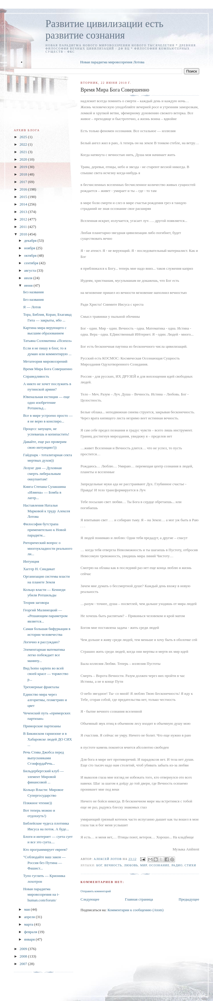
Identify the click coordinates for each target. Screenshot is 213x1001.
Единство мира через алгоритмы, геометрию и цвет (45, 700)
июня (29, 285)
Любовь (131, 865)
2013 (24, 212)
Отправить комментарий (96, 891)
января (30, 939)
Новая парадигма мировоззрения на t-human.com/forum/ (41, 894)
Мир (143, 865)
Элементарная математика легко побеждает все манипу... (44, 655)
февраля (31, 932)
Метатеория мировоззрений (45, 361)
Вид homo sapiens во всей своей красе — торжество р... (45, 674)
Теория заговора (36, 602)
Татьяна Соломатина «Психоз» (47, 340)
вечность (113, 865)
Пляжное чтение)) (37, 803)
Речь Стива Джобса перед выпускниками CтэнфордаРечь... (43, 758)
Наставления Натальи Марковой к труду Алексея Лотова (46, 511)
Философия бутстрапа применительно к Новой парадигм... (44, 529)
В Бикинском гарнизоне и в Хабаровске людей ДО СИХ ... (47, 739)
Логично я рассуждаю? (41, 642)
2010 (24, 234)
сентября (31, 263)
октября (30, 255)
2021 (24, 152)
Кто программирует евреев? (45, 849)
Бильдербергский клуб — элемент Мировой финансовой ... (43, 776)
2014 (24, 204)
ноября (30, 248)
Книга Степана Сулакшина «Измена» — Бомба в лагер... (44, 492)
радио (177, 865)
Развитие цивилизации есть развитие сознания (104, 29)
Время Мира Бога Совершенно (47, 369)
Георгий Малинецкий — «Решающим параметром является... (45, 615)
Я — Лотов (32, 307)
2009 (24, 949)
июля (28, 278)
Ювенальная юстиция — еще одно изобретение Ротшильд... (46, 402)
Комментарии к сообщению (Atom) (135, 910)
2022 (24, 144)
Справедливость (36, 376)
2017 (24, 182)
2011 (24, 226)
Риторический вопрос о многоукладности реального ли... (47, 548)
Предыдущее (189, 899)
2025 (24, 137)
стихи (190, 865)
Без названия (33, 292)
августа (30, 270)
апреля (30, 917)
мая (27, 909)
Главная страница (139, 899)
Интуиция (31, 561)
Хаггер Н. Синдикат (39, 569)
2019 (24, 167)
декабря (31, 240)
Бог (99, 865)
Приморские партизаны (41, 726)
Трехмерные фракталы (41, 687)
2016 (24, 189)
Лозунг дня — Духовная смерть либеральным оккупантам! (42, 473)
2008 (24, 956)
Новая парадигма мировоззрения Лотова (112, 62)
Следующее (90, 899)
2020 (24, 159)
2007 (24, 964)
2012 (24, 219)
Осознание (159, 865)
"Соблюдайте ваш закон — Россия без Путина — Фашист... (44, 862)
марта (29, 924)
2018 (24, 174)
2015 (24, 197)
